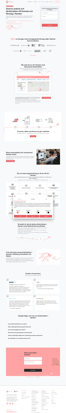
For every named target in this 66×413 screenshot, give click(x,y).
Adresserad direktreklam (45, 396)
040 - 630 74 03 (9, 409)
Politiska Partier (24, 398)
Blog (40, 1)
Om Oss (43, 1)
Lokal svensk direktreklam (45, 393)
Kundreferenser (53, 392)
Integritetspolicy (53, 403)
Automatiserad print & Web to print (35, 404)
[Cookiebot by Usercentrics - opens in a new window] (48, 196)
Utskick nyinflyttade (44, 409)
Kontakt (51, 1)
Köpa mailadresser (34, 393)
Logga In (57, 1)
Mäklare (23, 395)
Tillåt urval (33, 216)
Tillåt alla (45, 216)
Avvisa (20, 216)
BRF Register (33, 396)
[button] (30, 2)
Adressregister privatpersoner (34, 410)
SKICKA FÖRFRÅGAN (46, 97)
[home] (10, 2)
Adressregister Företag (35, 412)
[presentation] (48, 21)
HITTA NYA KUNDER (10, 161)
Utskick (42, 406)
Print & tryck (33, 406)
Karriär (47, 1)
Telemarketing (43, 401)
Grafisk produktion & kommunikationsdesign (35, 402)
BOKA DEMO (33, 136)
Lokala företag (24, 392)
